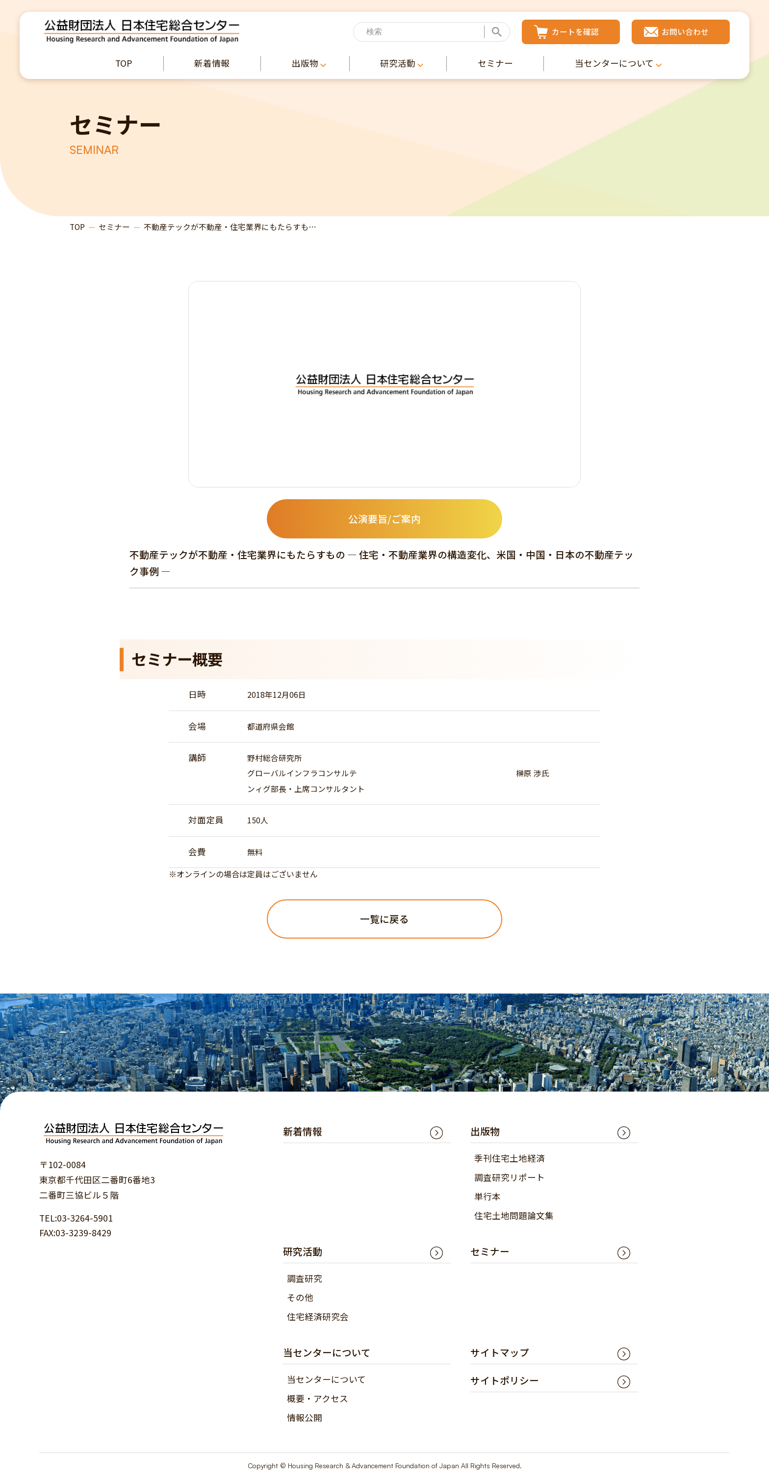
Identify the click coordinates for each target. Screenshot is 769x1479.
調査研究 (304, 1278)
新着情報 (302, 1131)
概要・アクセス (317, 1398)
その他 (300, 1297)
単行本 (487, 1196)
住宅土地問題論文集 (514, 1215)
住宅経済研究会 (318, 1316)
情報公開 (304, 1417)
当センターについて (326, 1379)
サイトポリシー (504, 1380)
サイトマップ (499, 1352)
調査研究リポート (509, 1177)
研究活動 (302, 1251)
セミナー (114, 227)
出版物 (485, 1131)
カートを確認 (575, 31)
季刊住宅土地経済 (509, 1158)
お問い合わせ (685, 31)
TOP (77, 227)
